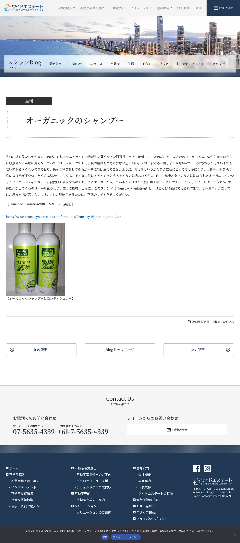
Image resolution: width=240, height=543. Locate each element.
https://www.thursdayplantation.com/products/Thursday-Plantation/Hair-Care (63, 216)
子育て (146, 63)
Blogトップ (120, 349)
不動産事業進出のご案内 (94, 474)
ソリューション (141, 8)
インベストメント (23, 487)
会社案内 (163, 8)
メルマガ (218, 63)
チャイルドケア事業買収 (94, 487)
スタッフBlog (146, 512)
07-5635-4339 (34, 431)
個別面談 (183, 8)
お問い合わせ (145, 506)
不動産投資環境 (22, 493)
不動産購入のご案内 (25, 480)
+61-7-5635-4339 (83, 431)
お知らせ (76, 63)
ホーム (14, 468)
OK (105, 537)
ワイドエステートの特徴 (155, 493)
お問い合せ (223, 8)
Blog (198, 8)
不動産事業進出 (91, 8)
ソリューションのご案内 (94, 512)
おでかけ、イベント (190, 63)
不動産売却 (117, 8)
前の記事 (40, 349)
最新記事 (55, 63)
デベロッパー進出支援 (92, 480)
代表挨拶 (144, 487)
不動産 (115, 63)
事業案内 (144, 480)
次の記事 (198, 349)
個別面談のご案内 (149, 499)
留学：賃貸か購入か (25, 506)
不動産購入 (64, 8)
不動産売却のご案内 (91, 499)
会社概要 (144, 474)
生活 (131, 63)
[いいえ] (235, 534)
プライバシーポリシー (152, 518)
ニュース (96, 63)
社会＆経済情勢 (22, 499)
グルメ (164, 63)
